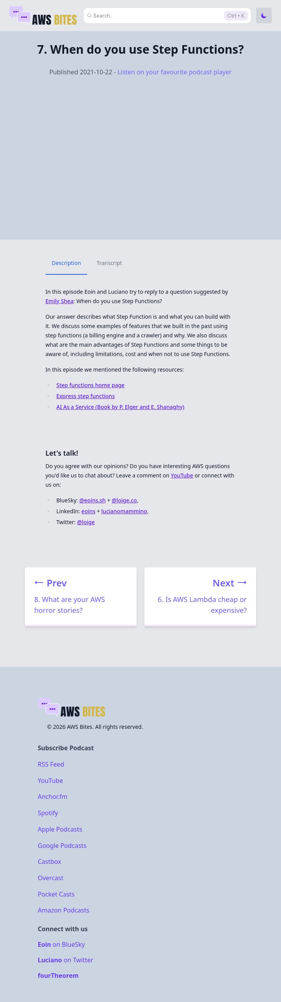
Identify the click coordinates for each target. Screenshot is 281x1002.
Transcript (109, 263)
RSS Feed (51, 764)
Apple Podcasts (60, 829)
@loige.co (124, 500)
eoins (88, 511)
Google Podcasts (62, 845)
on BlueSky (61, 944)
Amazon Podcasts (63, 910)
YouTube (182, 475)
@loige (86, 522)
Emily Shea (60, 301)
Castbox (49, 861)
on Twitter (65, 960)
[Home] (43, 15)
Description (66, 263)
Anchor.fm (52, 796)
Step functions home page (90, 385)
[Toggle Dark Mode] (264, 15)
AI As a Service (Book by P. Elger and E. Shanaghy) (120, 407)
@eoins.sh (92, 500)
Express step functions (85, 396)
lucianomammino (124, 511)
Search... (102, 15)
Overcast (50, 878)
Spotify (48, 813)
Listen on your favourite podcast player (175, 72)
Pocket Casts (56, 894)
